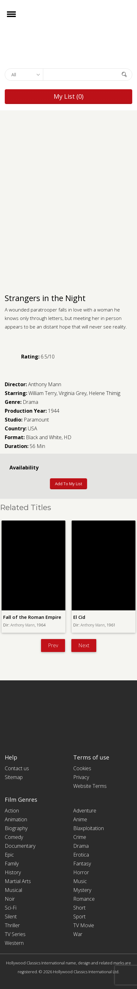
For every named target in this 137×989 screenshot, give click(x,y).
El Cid (79, 617)
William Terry (42, 393)
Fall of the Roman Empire (32, 617)
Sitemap (14, 777)
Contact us (17, 768)
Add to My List (68, 483)
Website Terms (90, 785)
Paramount (36, 419)
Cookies (82, 768)
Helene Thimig (104, 393)
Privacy (81, 777)
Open (17, 18)
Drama (30, 402)
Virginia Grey (72, 393)
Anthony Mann (44, 384)
